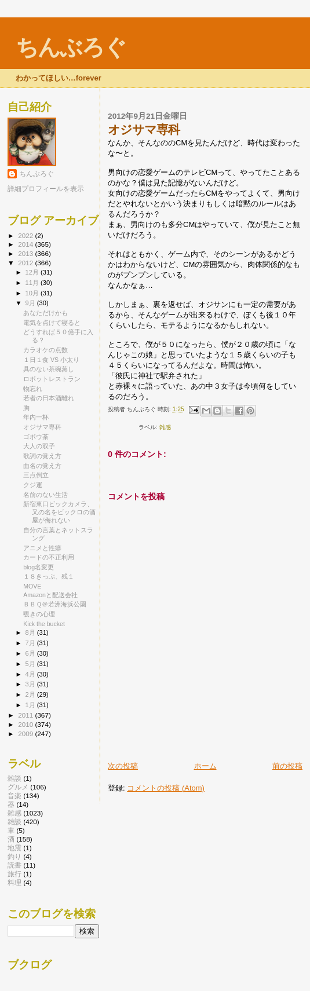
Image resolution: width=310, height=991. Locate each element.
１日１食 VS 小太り (51, 359)
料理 (14, 882)
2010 (26, 724)
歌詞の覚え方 (42, 455)
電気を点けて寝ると (52, 322)
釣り (14, 856)
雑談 (14, 778)
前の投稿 (287, 766)
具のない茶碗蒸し (48, 368)
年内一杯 (36, 417)
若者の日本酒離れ (48, 397)
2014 (26, 244)
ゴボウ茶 (36, 436)
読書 (14, 865)
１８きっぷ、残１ (48, 576)
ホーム (205, 766)
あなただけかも (45, 312)
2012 (26, 262)
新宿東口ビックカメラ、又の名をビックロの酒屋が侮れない (59, 512)
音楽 (14, 795)
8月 (31, 632)
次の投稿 (123, 766)
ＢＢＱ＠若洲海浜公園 (54, 604)
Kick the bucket (44, 623)
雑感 (165, 427)
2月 (31, 694)
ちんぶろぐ (71, 47)
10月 (33, 293)
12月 (33, 272)
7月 (31, 642)
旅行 (14, 873)
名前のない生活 (45, 494)
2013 (26, 253)
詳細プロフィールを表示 (46, 189)
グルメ (18, 787)
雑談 (14, 821)
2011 (26, 715)
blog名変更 (38, 567)
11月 (33, 282)
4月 (31, 674)
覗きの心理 (39, 613)
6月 (31, 653)
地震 (14, 847)
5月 (31, 663)
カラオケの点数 (45, 349)
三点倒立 (36, 474)
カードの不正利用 (48, 557)
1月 (31, 704)
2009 (26, 733)
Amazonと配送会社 (50, 594)
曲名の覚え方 (42, 465)
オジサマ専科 (42, 426)
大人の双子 (39, 446)
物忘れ (32, 388)
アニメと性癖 (42, 547)
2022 (26, 235)
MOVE (32, 586)
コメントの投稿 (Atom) (166, 788)
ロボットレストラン (52, 378)
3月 (31, 684)
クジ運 (32, 484)
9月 (31, 302)
